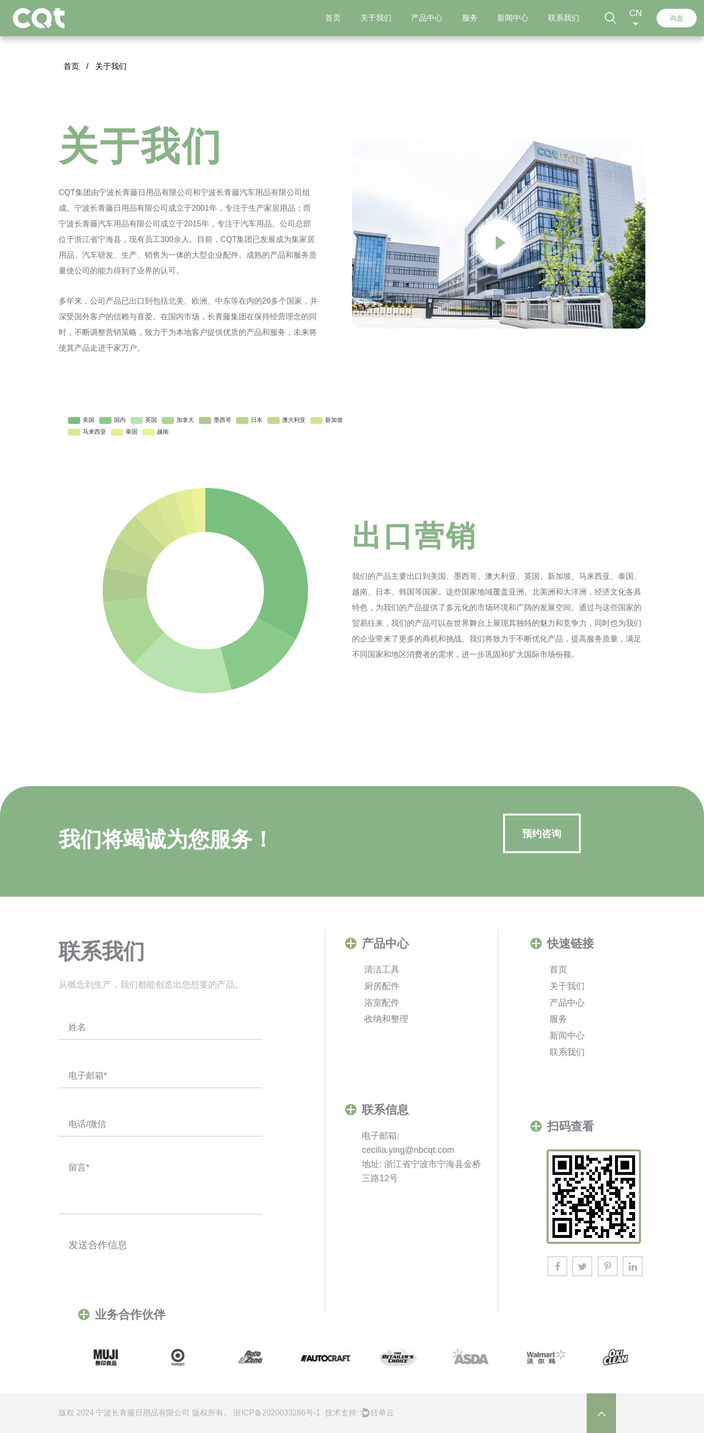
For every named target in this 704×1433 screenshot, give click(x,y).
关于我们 (376, 18)
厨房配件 (381, 986)
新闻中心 (512, 18)
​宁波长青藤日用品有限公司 (143, 1413)
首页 (333, 18)
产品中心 (426, 18)
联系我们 (563, 18)
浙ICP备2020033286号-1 (276, 1413)
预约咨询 (541, 833)
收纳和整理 (386, 1019)
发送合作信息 (97, 1244)
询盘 (676, 18)
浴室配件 (381, 1003)
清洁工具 (381, 969)
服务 (470, 18)
